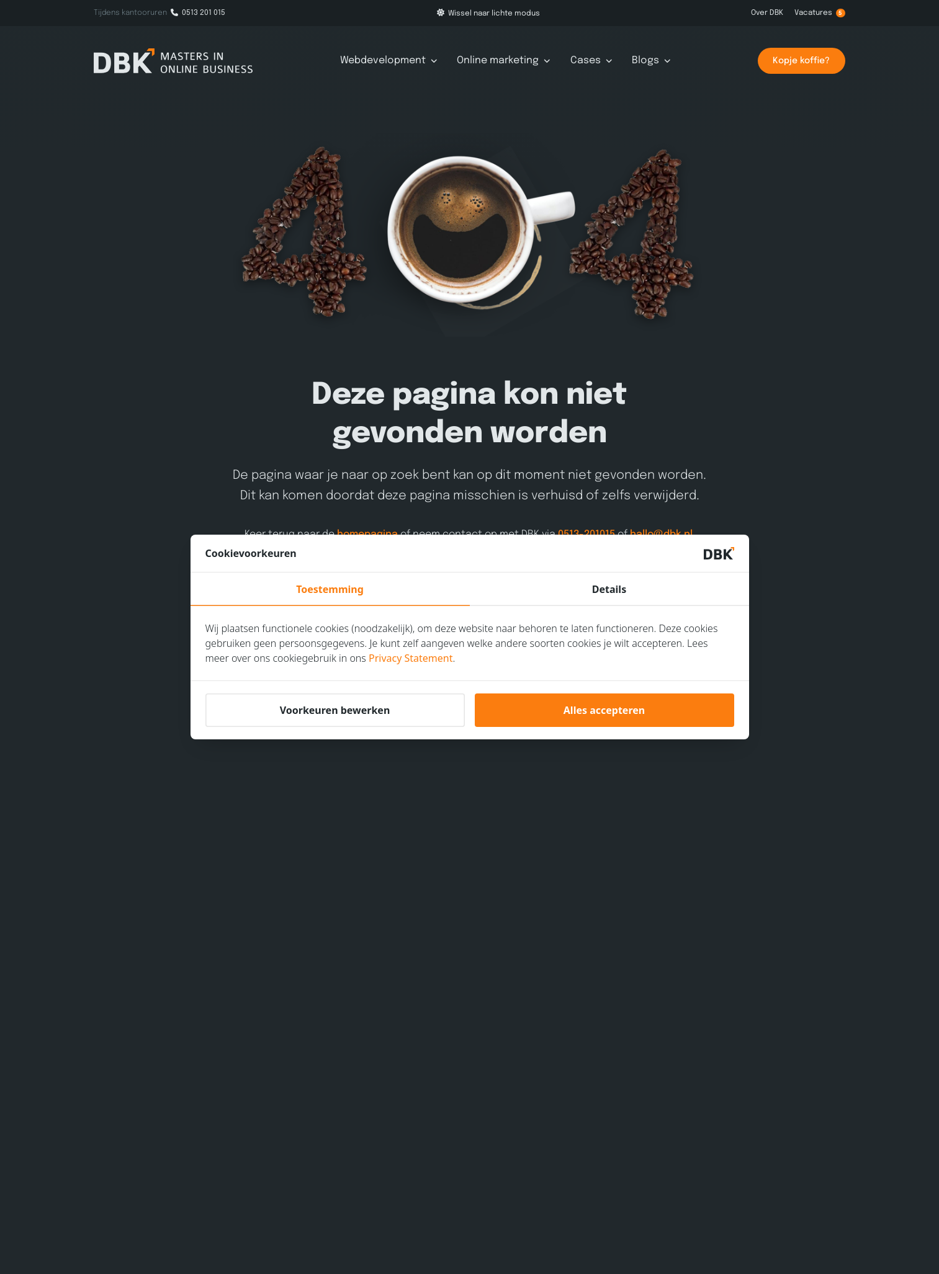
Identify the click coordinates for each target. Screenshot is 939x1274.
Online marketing (503, 60)
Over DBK (767, 13)
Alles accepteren (604, 710)
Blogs (651, 60)
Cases (591, 60)
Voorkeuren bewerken (335, 710)
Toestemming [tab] (330, 589)
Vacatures (819, 13)
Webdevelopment (389, 60)
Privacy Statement (411, 658)
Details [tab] (609, 589)
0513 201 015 (198, 13)
